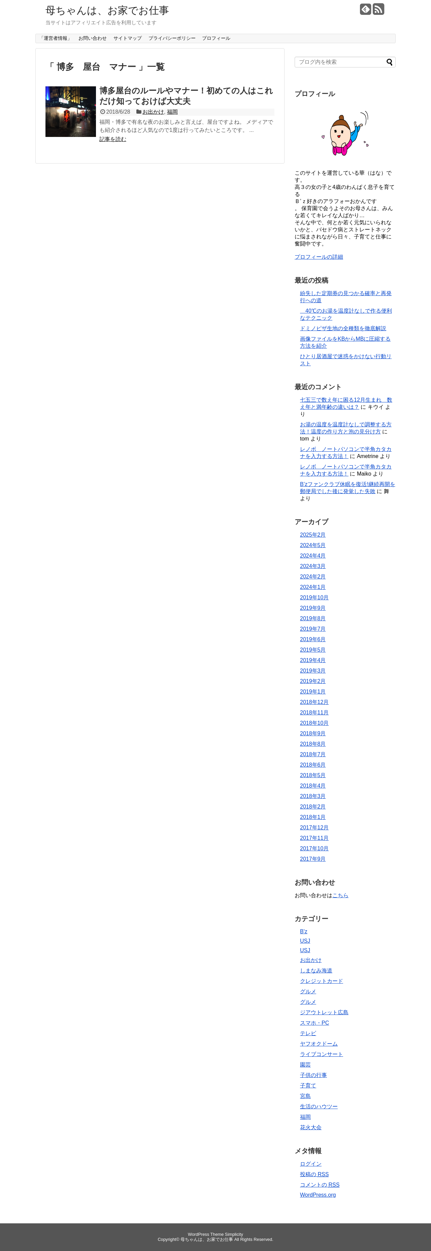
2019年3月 (313, 671)
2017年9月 (313, 859)
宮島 (305, 1096)
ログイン (311, 1164)
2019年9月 (313, 608)
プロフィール (216, 38)
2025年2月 (313, 535)
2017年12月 (314, 827)
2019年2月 (313, 681)
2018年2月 (313, 806)
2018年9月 (313, 733)
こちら (340, 895)
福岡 (172, 112)
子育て (308, 1085)
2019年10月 (314, 597)
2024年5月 (313, 545)
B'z (303, 931)
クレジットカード (321, 981)
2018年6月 (313, 765)
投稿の (314, 1174)
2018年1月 (313, 817)
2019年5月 (313, 650)
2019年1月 (313, 691)
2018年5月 (313, 775)
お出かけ (153, 112)
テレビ (308, 1033)
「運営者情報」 (55, 38)
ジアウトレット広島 (324, 1012)
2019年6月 (313, 639)
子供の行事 (313, 1075)
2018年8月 (313, 744)
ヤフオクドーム (319, 1044)
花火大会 (311, 1127)
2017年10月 (314, 848)
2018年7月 (313, 754)
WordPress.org (318, 1195)
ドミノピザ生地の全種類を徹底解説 (343, 328)
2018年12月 (314, 702)
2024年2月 (313, 576)
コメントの (319, 1185)
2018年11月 (314, 712)
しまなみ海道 (316, 970)
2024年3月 (313, 566)
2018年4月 (313, 786)
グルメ (308, 991)
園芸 (305, 1065)
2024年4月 (313, 556)
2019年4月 (313, 660)
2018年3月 (313, 796)
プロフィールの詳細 (319, 257)
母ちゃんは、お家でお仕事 (107, 10)
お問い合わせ (92, 38)
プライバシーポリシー (172, 38)
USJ (305, 941)
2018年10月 (314, 723)
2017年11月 (314, 838)
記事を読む (112, 139)
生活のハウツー (319, 1106)
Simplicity (234, 1234)
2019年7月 (313, 629)
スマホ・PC (314, 1023)
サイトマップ (127, 38)
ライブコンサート (321, 1054)
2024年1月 (313, 587)
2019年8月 (313, 618)
